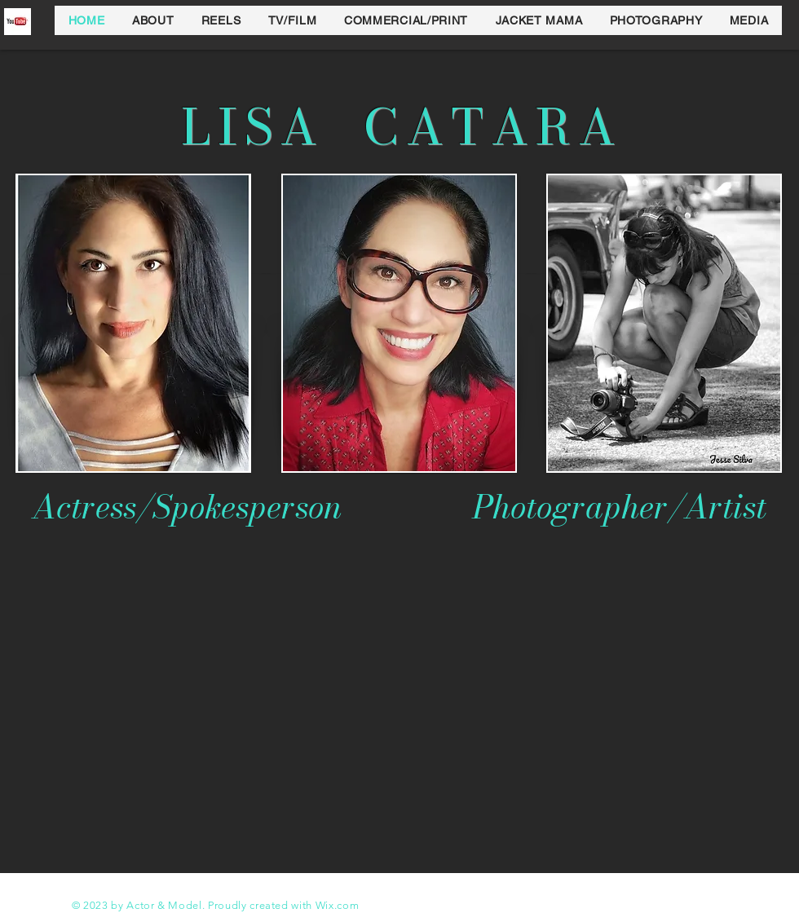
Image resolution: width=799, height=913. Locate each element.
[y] (17, 21)
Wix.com (338, 905)
